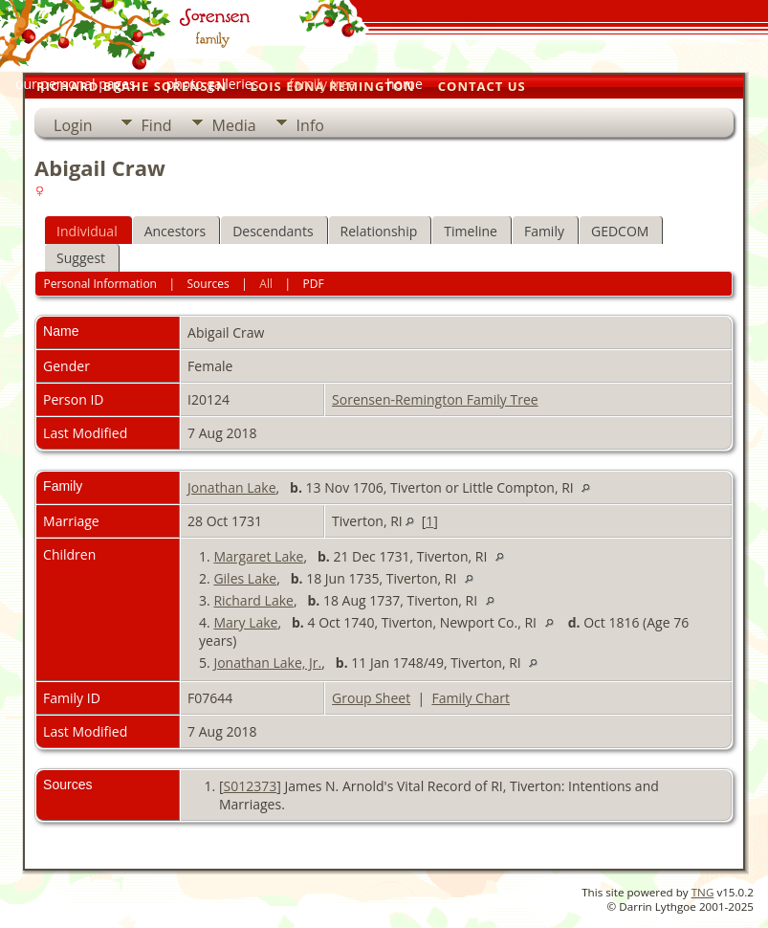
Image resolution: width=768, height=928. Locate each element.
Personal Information (100, 284)
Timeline (470, 231)
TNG (702, 892)
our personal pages (75, 84)
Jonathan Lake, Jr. (267, 662)
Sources (208, 284)
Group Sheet (371, 698)
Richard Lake (253, 600)
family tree (322, 84)
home (404, 84)
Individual (87, 231)
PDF (313, 284)
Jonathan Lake (231, 487)
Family (544, 231)
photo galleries (212, 84)
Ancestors (175, 231)
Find (157, 125)
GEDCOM (619, 231)
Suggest (80, 258)
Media (234, 125)
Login (73, 125)
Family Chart (470, 698)
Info (310, 125)
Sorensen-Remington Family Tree (435, 399)
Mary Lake (245, 622)
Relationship (379, 231)
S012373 (249, 786)
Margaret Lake (258, 556)
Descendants (272, 231)
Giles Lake (244, 578)
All (266, 284)
